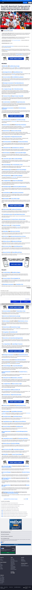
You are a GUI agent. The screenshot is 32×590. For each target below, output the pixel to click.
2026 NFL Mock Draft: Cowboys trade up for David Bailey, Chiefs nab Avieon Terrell (12, 504)
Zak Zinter (13, 443)
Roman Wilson (15, 175)
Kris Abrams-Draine (18, 421)
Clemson (3, 372)
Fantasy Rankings (13, 567)
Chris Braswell (21, 141)
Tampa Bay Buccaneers (7, 214)
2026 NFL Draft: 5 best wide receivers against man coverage (9, 507)
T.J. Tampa (13, 225)
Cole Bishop (18, 426)
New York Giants (6, 152)
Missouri (22, 147)
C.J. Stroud (23, 126)
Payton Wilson (15, 252)
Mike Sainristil (15, 241)
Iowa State (18, 225)
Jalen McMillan (14, 411)
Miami (20, 454)
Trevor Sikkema (11, 30)
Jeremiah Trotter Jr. (23, 371)
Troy (12, 198)
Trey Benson (13, 209)
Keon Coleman (15, 192)
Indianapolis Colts (6, 147)
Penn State (17, 231)
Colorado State (8, 467)
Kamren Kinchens (18, 359)
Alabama (26, 141)
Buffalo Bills (5, 231)
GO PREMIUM (25, 2)
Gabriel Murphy (17, 246)
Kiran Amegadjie (14, 278)
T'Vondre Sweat (19, 311)
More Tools (16, 544)
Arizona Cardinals (6, 278)
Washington (20, 180)
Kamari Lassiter (14, 130)
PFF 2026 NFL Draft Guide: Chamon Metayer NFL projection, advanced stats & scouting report (14, 513)
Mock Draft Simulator (13, 569)
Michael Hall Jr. (15, 377)
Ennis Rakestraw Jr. (16, 147)
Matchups (12, 565)
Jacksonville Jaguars (7, 158)
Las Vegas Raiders (7, 136)
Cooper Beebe (16, 214)
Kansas (26, 354)
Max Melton (14, 272)
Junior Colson (19, 169)
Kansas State (22, 214)
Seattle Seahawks (6, 371)
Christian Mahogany (20, 431)
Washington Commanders (8, 284)
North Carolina (15, 493)
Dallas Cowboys (6, 209)
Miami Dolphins (6, 198)
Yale (19, 278)
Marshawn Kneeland (15, 236)
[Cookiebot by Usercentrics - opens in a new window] (27, 287)
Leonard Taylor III (15, 454)
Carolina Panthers (6, 272)
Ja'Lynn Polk (14, 365)
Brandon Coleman (26, 472)
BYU (21, 136)
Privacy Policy (6, 587)
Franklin (14, 198)
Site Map (1, 587)
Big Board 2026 (13, 568)
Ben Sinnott (17, 405)
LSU (19, 389)
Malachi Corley (16, 186)
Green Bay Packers (7, 119)
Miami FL (24, 359)
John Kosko (6, 30)
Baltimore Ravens (6, 241)
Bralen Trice (15, 180)
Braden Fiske (17, 124)
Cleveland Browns (6, 192)
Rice (2, 486)
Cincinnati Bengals (7, 164)
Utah (22, 284)
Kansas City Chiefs (7, 252)
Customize (16, 301)
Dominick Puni (22, 354)
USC (4, 486)
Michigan (20, 158)
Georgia (23, 119)
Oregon (18, 198)
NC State (20, 252)
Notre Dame (6, 479)
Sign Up (8, 552)
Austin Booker (16, 416)
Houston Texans (6, 124)
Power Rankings (13, 564)
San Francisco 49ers (7, 246)
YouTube (3, 578)
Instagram (3, 577)
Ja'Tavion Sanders (16, 164)
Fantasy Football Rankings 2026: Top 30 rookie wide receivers (10, 510)
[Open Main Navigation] (1, 3)
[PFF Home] (3, 2)
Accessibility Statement (17, 587)
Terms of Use (11, 587)
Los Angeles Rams (6, 180)
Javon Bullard (19, 119)
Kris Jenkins (15, 158)
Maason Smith (15, 389)
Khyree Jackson (15, 383)
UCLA (21, 246)
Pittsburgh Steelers (7, 175)
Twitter (3, 576)
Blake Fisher (13, 394)
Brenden (27, 485)
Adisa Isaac (12, 231)
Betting (1, 564)
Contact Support (23, 564)
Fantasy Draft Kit (13, 566)
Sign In (30, 2)
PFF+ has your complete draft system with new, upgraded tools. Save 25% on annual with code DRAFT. (16, 0)
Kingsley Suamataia (16, 136)
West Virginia (23, 152)
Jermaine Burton (16, 449)
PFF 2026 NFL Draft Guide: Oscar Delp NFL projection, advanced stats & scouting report (13, 516)
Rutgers (18, 272)
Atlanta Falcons (6, 130)
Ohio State (20, 377)
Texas (21, 164)
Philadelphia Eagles (7, 169)
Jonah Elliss (18, 284)
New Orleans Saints (7, 141)
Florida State (23, 124)
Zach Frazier (17, 152)
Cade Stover (20, 438)
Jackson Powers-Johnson (17, 219)
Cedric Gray (9, 493)
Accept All (26, 301)
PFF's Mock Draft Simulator (16, 40)
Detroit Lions (5, 236)
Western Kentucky (22, 186)
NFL (0, 563)
